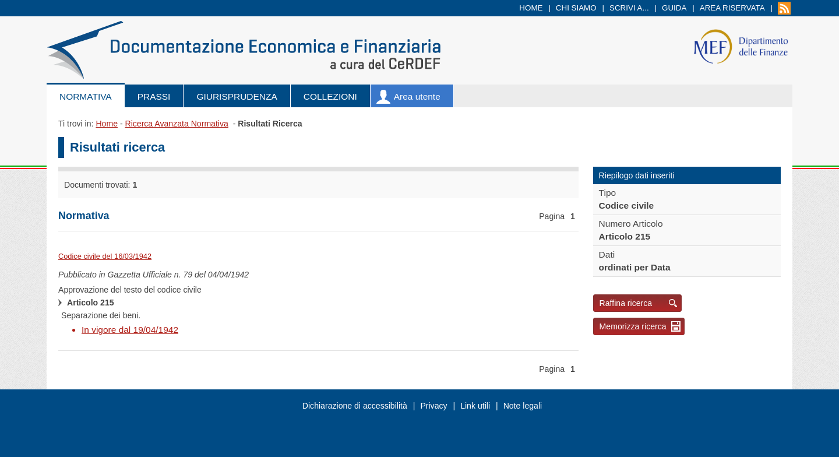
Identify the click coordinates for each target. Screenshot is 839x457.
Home (530, 7)
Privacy (433, 405)
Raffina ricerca (626, 303)
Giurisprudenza (236, 96)
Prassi (154, 96)
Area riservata (732, 7)
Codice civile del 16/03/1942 (104, 256)
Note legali (522, 405)
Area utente (417, 96)
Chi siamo (576, 7)
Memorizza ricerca (633, 326)
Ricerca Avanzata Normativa (176, 123)
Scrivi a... (629, 7)
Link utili (475, 405)
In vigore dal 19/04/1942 (130, 330)
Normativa (85, 96)
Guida (674, 7)
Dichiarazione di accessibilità (354, 405)
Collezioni (330, 96)
